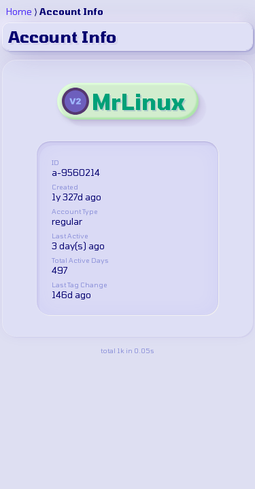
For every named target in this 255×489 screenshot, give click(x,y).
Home (19, 11)
